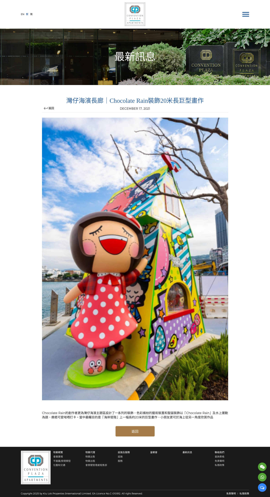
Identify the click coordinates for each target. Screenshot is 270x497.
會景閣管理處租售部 (96, 465)
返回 (49, 108)
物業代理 (90, 452)
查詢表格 (219, 456)
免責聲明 (219, 460)
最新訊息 (187, 452)
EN (22, 13)
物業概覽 (58, 452)
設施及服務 (124, 452)
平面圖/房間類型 (62, 460)
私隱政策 (219, 465)
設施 (120, 456)
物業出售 (90, 456)
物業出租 (90, 460)
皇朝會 (153, 452)
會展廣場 (58, 456)
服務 (120, 460)
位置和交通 (59, 465)
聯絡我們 (219, 452)
